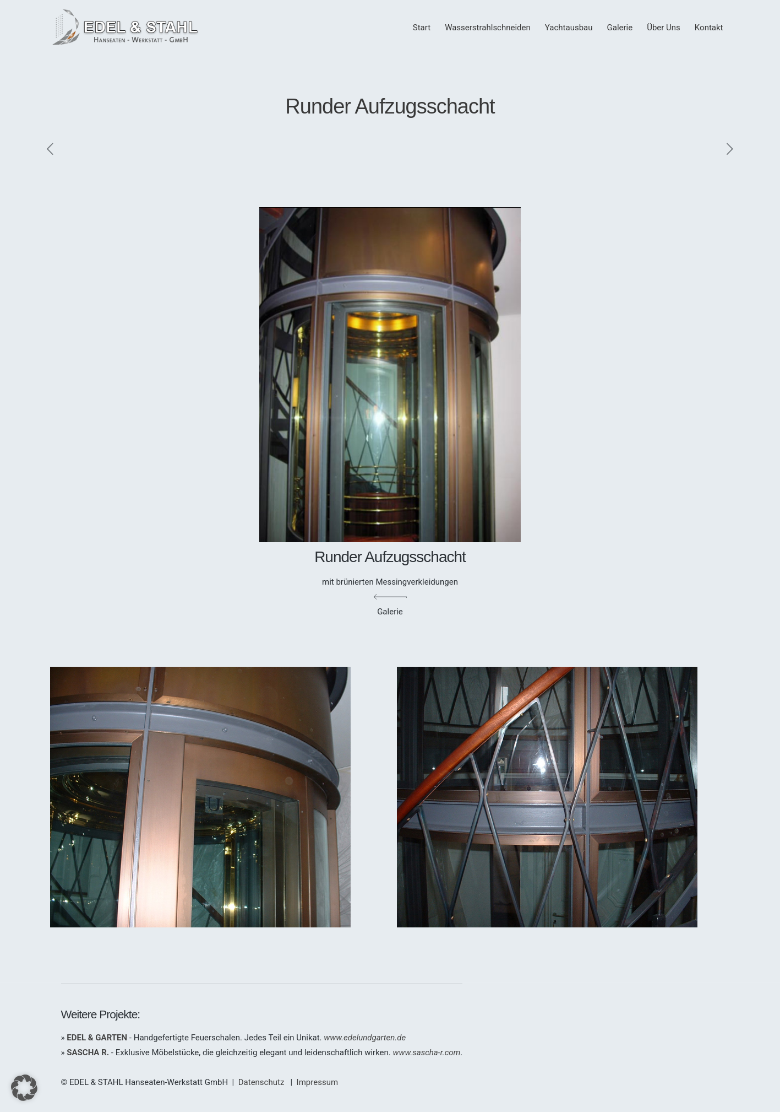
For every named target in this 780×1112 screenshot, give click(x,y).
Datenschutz (261, 1082)
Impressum (317, 1082)
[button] (24, 1088)
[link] (217, 797)
